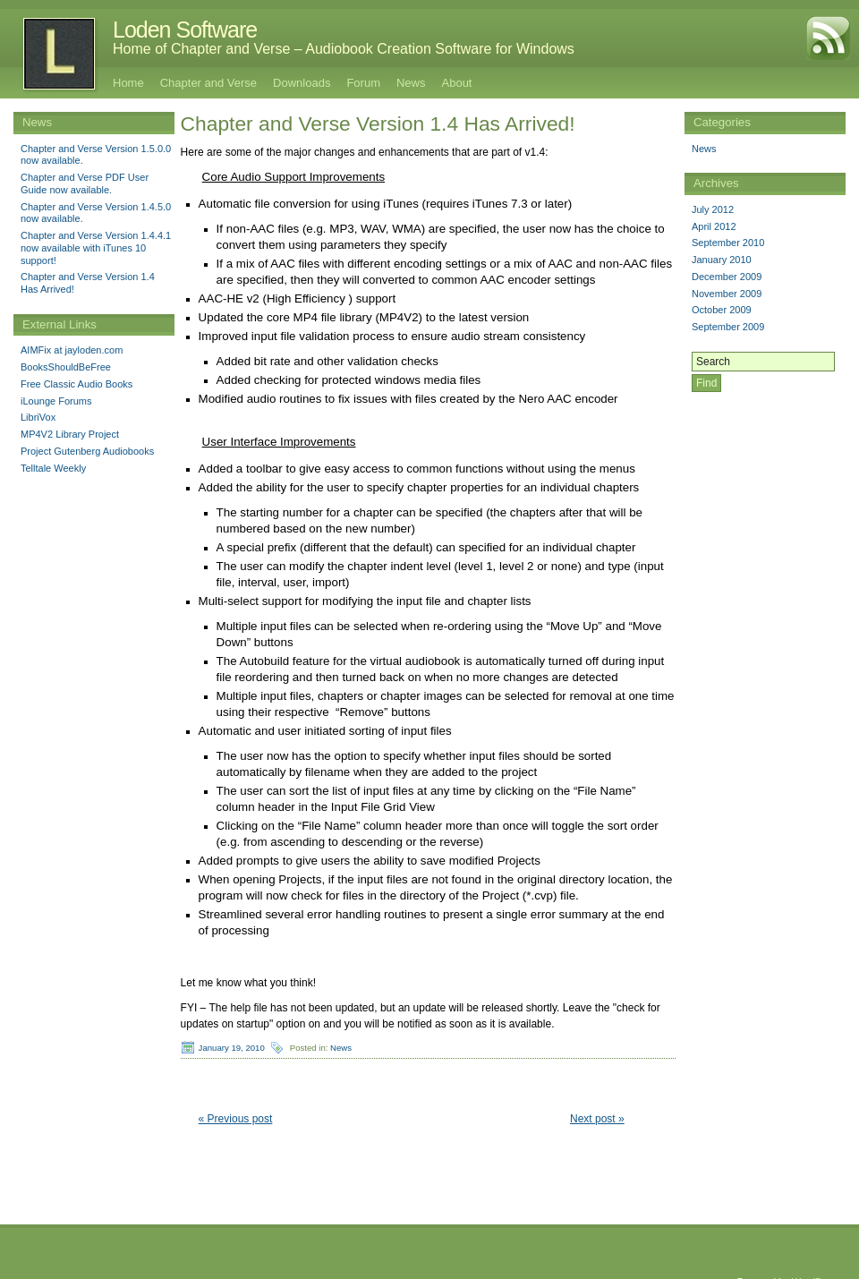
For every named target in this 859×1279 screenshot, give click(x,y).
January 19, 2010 (232, 1048)
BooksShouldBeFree (66, 367)
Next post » (597, 1119)
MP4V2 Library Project (70, 434)
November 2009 (726, 293)
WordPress (816, 1268)
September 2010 (728, 242)
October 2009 (722, 309)
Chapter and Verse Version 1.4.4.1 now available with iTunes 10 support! (96, 248)
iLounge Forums (56, 401)
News (411, 83)
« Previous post (236, 1119)
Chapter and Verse (208, 83)
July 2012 (713, 209)
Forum (363, 83)
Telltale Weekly (53, 468)
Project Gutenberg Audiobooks (87, 451)
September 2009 (728, 326)
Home (128, 83)
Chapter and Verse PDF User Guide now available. (85, 183)
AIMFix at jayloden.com (72, 350)
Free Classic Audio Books (76, 384)
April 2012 (714, 226)
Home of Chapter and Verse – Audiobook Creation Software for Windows (343, 48)
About (457, 83)
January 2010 (722, 259)
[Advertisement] (765, 510)
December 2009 (726, 276)
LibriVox (38, 417)
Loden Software (185, 29)
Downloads (301, 83)
